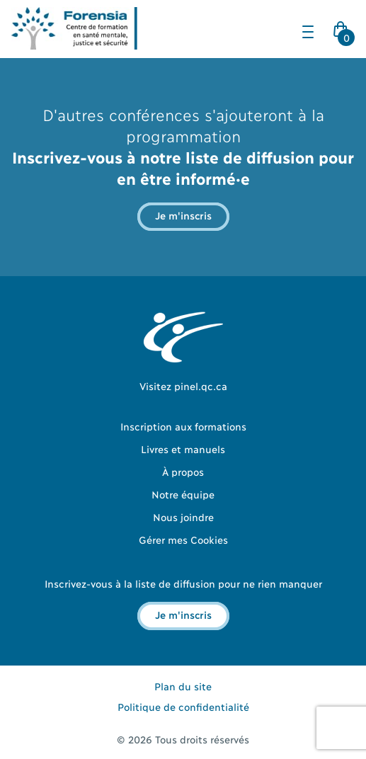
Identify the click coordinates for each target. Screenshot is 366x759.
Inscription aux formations (183, 426)
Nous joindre (183, 516)
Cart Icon (343, 33)
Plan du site (183, 686)
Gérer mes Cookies (183, 539)
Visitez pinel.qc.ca (183, 386)
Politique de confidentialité (183, 706)
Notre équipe (183, 494)
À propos (183, 471)
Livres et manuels (183, 449)
